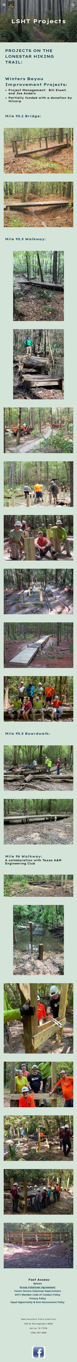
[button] (4, 4)
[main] (38, 21)
